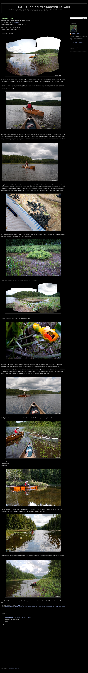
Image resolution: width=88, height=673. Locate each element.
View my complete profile (77, 42)
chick (33, 606)
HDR (57, 606)
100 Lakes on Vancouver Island (44, 7)
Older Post (63, 665)
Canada (25, 606)
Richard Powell (76, 33)
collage (38, 606)
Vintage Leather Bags (10, 617)
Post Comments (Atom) (13, 668)
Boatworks (10, 606)
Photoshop (62, 606)
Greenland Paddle (46, 606)
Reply (6, 621)
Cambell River (18, 606)
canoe (30, 606)
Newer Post (4, 665)
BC (6, 606)
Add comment (5, 624)
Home (33, 665)
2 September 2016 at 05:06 (24, 617)
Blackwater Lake (7, 18)
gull (54, 606)
